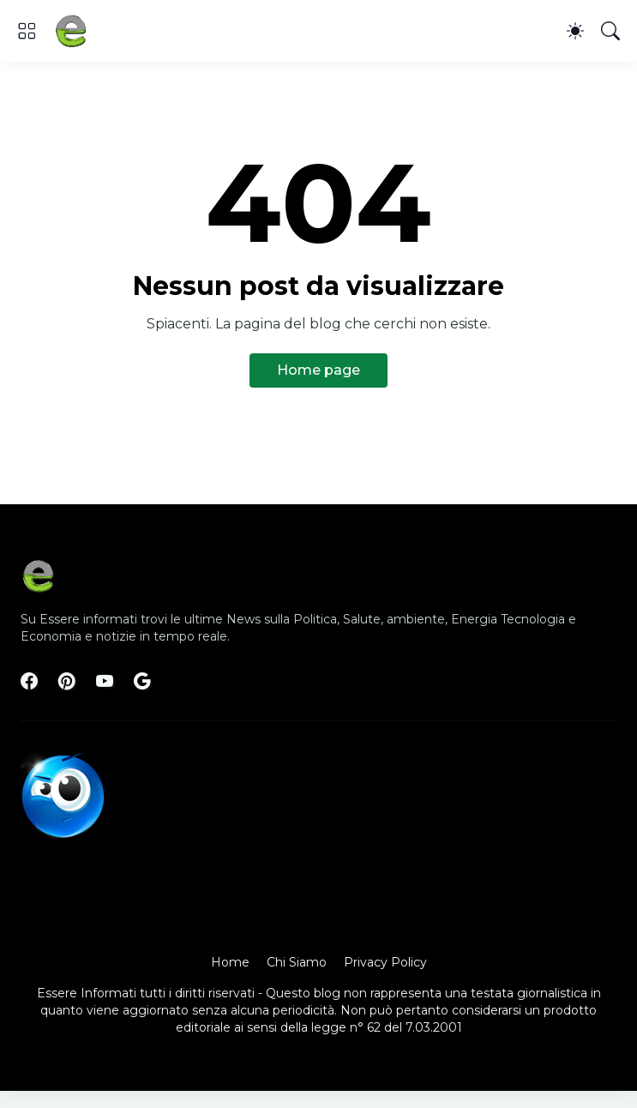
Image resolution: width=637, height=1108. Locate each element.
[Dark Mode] (575, 31)
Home (230, 962)
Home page (318, 370)
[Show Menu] (26, 31)
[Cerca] (610, 31)
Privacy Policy (385, 962)
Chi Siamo (297, 962)
